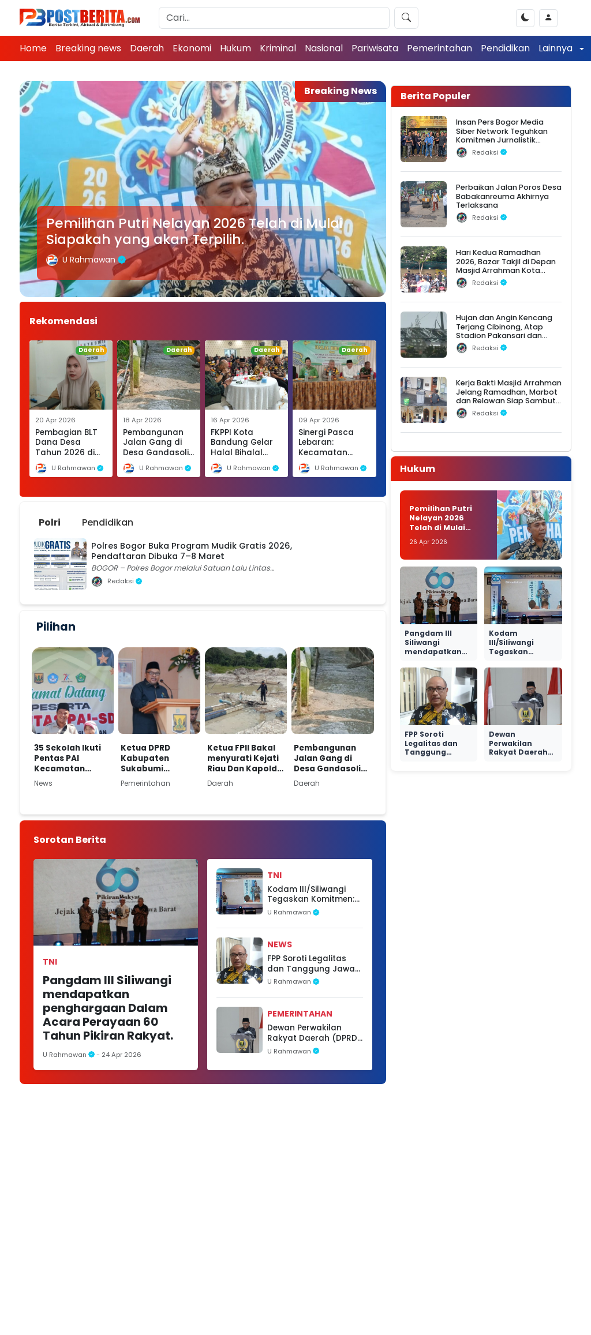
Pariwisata (374, 48)
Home (33, 48)
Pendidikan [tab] (107, 522)
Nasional (324, 48)
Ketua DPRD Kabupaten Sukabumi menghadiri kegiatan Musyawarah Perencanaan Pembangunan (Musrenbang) (152, 758)
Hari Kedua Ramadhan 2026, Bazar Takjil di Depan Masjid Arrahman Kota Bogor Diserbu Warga (506, 265)
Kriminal (278, 48)
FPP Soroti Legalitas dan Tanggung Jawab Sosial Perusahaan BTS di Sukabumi (314, 964)
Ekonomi (192, 48)
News (279, 944)
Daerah (147, 48)
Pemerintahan (439, 48)
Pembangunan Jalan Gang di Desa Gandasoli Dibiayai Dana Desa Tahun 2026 (156, 458)
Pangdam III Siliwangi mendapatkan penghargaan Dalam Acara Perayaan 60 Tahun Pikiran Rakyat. (108, 1008)
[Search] (274, 18)
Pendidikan (505, 48)
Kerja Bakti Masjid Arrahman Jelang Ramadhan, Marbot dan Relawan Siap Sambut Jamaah (509, 396)
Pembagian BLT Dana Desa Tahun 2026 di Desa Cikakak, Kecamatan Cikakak (66, 458)
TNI (50, 961)
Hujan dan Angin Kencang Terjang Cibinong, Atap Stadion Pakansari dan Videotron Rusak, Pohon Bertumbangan (504, 335)
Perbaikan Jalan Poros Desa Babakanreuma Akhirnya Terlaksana (509, 196)
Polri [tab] (50, 522)
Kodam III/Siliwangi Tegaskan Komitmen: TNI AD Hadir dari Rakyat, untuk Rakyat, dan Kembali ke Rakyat (314, 894)
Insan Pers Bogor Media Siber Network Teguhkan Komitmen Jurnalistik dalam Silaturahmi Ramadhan (502, 139)
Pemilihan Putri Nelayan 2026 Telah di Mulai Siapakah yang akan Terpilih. (194, 231)
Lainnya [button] (556, 48)
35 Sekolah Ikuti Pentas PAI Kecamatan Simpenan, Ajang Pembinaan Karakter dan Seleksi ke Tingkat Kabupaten (72, 758)
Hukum (235, 48)
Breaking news (88, 48)
